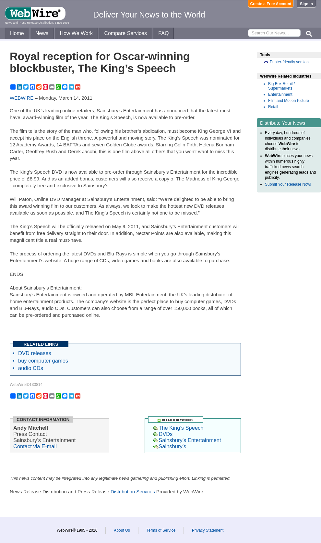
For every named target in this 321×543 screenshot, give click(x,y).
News (41, 33)
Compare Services (125, 33)
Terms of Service (161, 530)
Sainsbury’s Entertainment (187, 440)
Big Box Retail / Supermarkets (281, 86)
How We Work (76, 33)
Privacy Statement (207, 530)
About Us (122, 530)
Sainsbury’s (169, 446)
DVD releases (34, 353)
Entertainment (280, 94)
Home (17, 33)
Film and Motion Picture (288, 100)
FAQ (163, 33)
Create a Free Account (270, 4)
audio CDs (30, 368)
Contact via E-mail (35, 446)
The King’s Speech (178, 428)
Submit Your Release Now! (288, 184)
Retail (273, 107)
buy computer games (43, 361)
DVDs (162, 434)
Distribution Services (133, 491)
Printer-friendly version (289, 62)
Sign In (306, 4)
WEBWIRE (21, 98)
